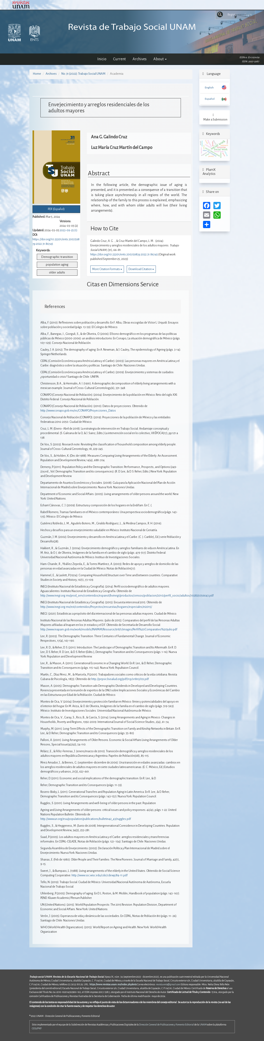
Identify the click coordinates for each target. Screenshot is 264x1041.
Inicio (101, 59)
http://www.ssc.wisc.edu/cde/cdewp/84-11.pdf (100, 875)
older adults (57, 272)
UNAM (203, 1024)
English (209, 87)
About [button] (160, 59)
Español (210, 98)
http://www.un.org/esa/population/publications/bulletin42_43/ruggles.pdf (85, 819)
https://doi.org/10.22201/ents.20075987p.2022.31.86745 (124, 254)
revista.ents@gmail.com (168, 984)
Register (233, 14)
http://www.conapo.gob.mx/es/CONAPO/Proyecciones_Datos (78, 410)
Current (119, 59)
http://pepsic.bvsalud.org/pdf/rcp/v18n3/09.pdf (120, 679)
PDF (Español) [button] (56, 209)
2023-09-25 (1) (68, 230)
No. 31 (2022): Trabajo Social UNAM (83, 73)
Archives (140, 59)
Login (248, 14)
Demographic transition (57, 257)
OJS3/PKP (36, 1028)
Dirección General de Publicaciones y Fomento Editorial (166, 1024)
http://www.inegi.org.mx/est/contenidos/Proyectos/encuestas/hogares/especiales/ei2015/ (96, 606)
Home (37, 73)
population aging (57, 264)
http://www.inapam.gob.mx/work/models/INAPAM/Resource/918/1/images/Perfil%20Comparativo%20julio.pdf (108, 629)
